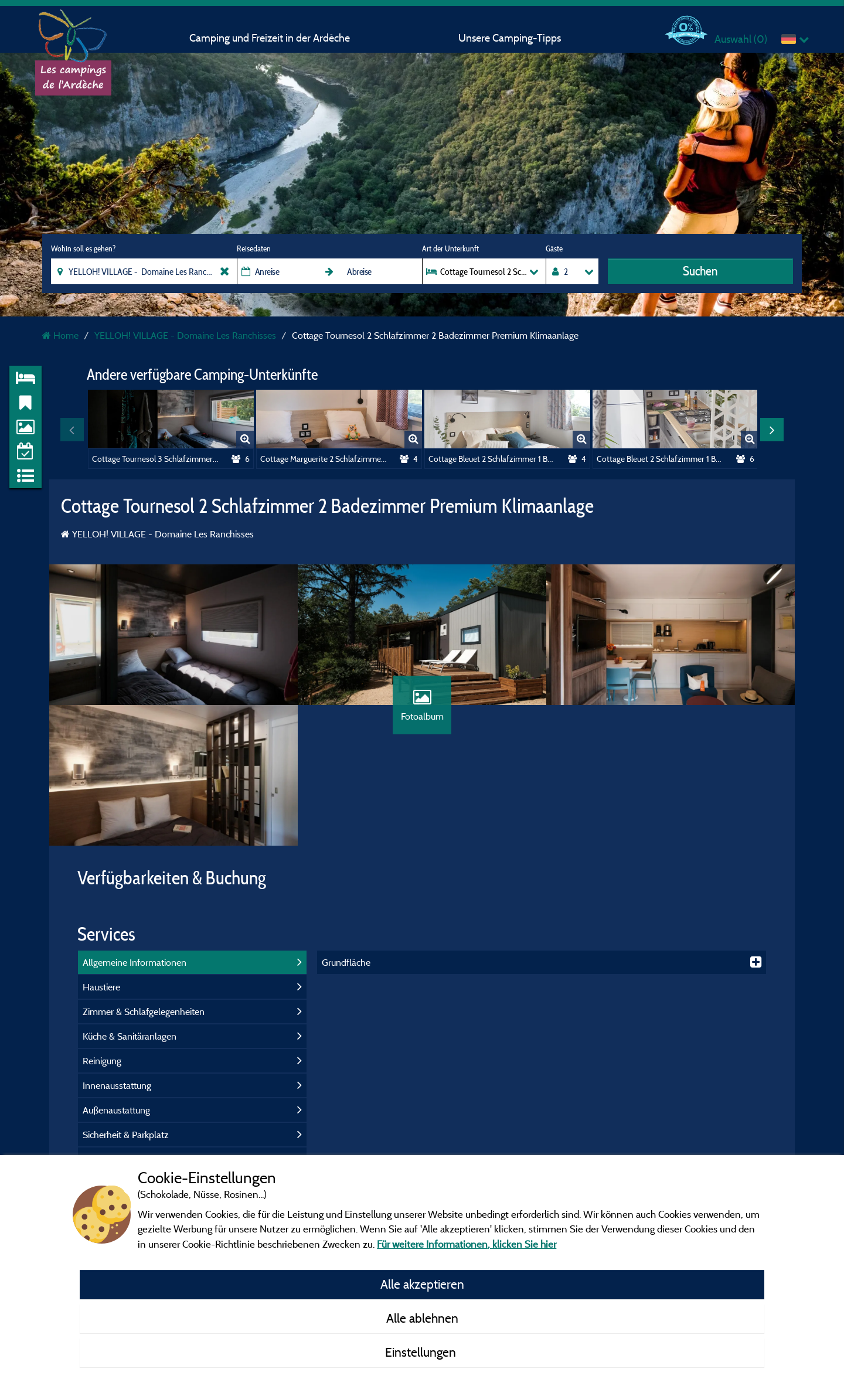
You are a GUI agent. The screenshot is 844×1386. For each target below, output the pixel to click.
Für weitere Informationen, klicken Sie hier (466, 1244)
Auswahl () (740, 39)
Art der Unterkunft (450, 248)
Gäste (554, 248)
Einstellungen (422, 1352)
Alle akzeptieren (422, 1284)
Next (772, 429)
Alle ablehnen (422, 1318)
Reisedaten (254, 248)
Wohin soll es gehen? (83, 248)
